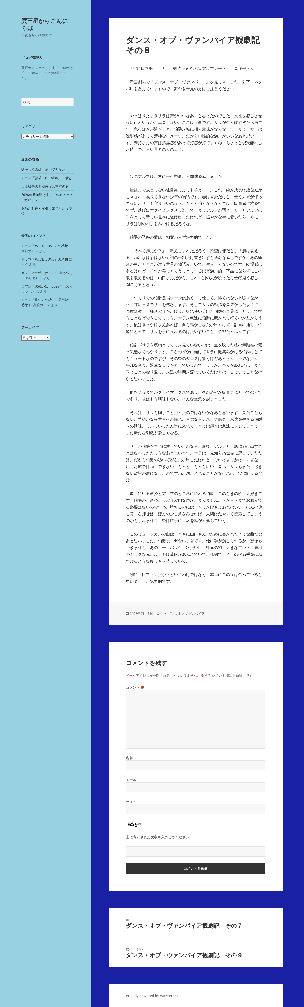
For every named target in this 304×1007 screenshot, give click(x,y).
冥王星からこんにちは (44, 24)
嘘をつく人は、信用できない (43, 169)
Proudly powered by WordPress (152, 995)
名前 (129, 758)
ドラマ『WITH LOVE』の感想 (44, 245)
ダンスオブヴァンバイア (186, 613)
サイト (131, 801)
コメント (135, 687)
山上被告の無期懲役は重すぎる (45, 186)
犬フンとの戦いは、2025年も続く (47, 272)
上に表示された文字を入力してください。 (159, 837)
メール (131, 779)
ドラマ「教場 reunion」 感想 (46, 178)
